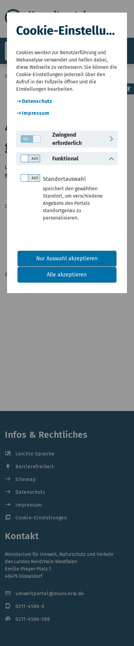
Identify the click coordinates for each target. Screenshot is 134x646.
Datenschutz (37, 101)
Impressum (35, 113)
